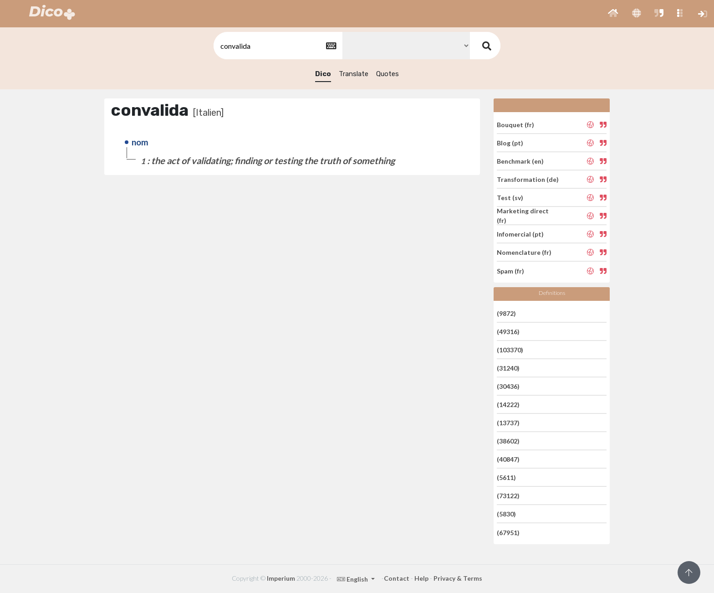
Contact (396, 578)
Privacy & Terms (458, 578)
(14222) (508, 404)
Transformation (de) (528, 179)
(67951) (508, 532)
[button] (613, 13)
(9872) (506, 313)
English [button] (353, 579)
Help (421, 578)
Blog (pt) (510, 143)
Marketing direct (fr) (523, 215)
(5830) (506, 514)
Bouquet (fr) (515, 124)
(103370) (510, 350)
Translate (353, 74)
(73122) (508, 496)
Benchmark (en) (520, 161)
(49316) (508, 331)
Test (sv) (510, 197)
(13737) (508, 423)
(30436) (508, 386)
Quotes (387, 74)
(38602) (508, 441)
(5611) (506, 477)
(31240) (508, 368)
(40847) (508, 459)
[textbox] (277, 45)
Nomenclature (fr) (524, 252)
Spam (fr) (510, 270)
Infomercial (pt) (520, 234)
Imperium (281, 578)
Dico (323, 74)
